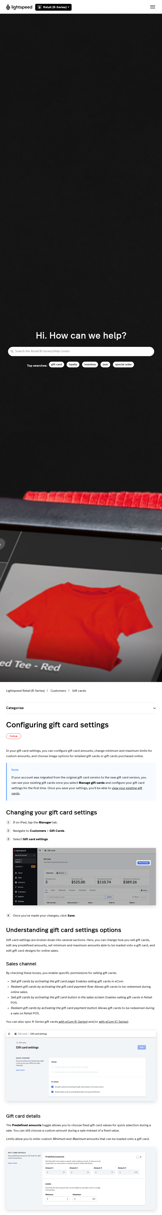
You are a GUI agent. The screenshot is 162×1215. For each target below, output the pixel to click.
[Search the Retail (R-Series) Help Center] (81, 351)
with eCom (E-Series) (73, 1021)
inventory (90, 364)
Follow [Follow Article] (14, 736)
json (105, 364)
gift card (56, 364)
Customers (58, 690)
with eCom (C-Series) (113, 1021)
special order (123, 364)
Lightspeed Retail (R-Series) (25, 690)
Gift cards (79, 690)
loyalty (73, 364)
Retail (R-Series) (53, 7)
